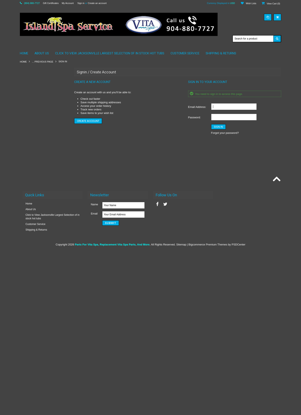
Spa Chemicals (30, 152)
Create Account (88, 121)
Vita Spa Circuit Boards (35, 205)
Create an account (97, 3)
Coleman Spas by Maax (35, 106)
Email (94, 377)
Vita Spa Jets (29, 248)
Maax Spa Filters (31, 131)
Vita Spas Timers (31, 311)
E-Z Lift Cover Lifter (33, 319)
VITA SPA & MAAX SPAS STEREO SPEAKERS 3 (41, 168)
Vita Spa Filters (30, 233)
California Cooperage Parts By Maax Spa (42, 97)
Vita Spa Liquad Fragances (37, 333)
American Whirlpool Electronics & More (44, 81)
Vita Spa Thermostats (34, 297)
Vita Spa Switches (32, 290)
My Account (68, 3)
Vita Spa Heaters (31, 241)
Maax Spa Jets (30, 138)
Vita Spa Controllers (33, 212)
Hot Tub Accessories (33, 191)
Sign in (80, 3)
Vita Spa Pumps (31, 283)
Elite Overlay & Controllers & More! (41, 113)
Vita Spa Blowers (31, 198)
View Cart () (273, 3)
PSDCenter (238, 408)
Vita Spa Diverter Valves (35, 219)
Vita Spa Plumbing (32, 276)
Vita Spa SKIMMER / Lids (36, 184)
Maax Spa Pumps (32, 145)
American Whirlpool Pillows (37, 88)
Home (23, 61)
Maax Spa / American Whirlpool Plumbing (39, 122)
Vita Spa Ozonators (33, 262)
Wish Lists (251, 3)
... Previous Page (42, 61)
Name (94, 368)
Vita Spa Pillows (31, 269)
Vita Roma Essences (34, 326)
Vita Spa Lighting (31, 255)
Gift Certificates (51, 3)
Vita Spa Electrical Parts (35, 227)
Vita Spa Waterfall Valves (36, 304)
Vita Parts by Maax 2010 (36, 159)
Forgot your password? (225, 132)
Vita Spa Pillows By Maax (36, 177)
